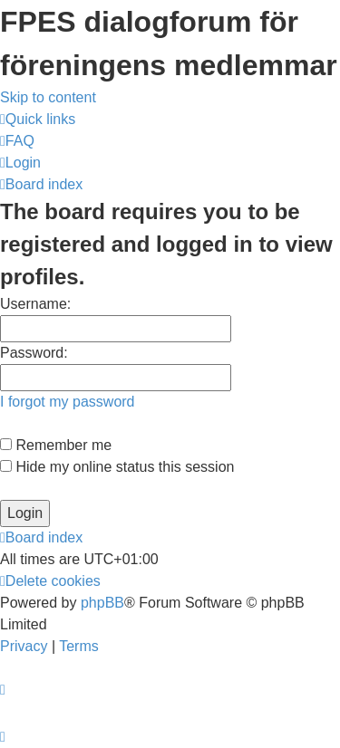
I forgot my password (67, 401)
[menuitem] (17, 141)
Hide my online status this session (117, 467)
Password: (34, 352)
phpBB (102, 602)
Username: (35, 304)
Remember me (56, 445)
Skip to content (48, 97)
